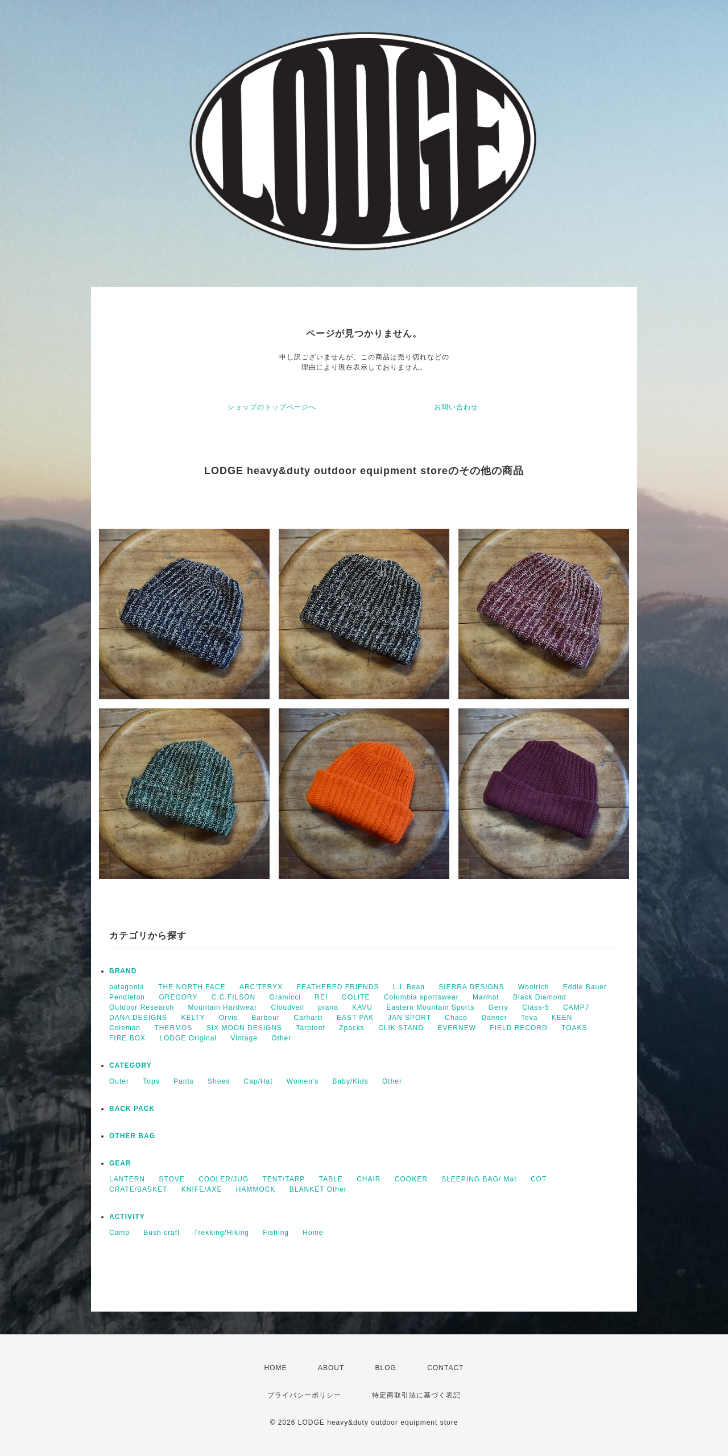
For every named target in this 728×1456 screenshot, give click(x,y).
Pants (183, 1081)
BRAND (122, 971)
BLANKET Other (318, 1189)
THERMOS (173, 1028)
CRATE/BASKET (138, 1189)
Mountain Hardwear (222, 1007)
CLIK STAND (401, 1028)
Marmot (486, 997)
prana (328, 1007)
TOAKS (574, 1028)
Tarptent (310, 1028)
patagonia (126, 987)
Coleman (124, 1028)
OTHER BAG (132, 1136)
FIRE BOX (127, 1038)
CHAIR (368, 1179)
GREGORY (178, 997)
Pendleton (127, 997)
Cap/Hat (257, 1081)
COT (539, 1179)
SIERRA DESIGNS (471, 987)
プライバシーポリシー (304, 1395)
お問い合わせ (456, 407)
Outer (119, 1081)
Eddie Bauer (585, 987)
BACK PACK (132, 1109)
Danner (494, 1018)
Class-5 (535, 1007)
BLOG (385, 1368)
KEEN (562, 1018)
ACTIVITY (127, 1217)
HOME (275, 1368)
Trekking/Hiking (221, 1233)
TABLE (331, 1179)
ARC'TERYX (261, 987)
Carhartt (307, 1018)
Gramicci (285, 997)
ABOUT (331, 1368)
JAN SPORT (409, 1018)
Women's (302, 1081)
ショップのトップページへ (272, 407)
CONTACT (445, 1368)
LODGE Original (188, 1038)
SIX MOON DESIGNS (244, 1028)
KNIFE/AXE (201, 1189)
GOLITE (356, 997)
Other (281, 1038)
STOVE (171, 1179)
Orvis (228, 1018)
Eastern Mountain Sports (430, 1007)
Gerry (498, 1007)
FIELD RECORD (518, 1028)
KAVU (362, 1007)
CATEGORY (130, 1065)
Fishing (276, 1233)
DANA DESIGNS (138, 1018)
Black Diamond (539, 997)
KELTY (193, 1018)
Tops (151, 1081)
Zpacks (352, 1028)
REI (321, 997)
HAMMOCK (256, 1189)
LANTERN (127, 1179)
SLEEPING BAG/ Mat (478, 1179)
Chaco (456, 1018)
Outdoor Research (141, 1007)
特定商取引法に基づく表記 (416, 1395)
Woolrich (533, 987)
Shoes (219, 1081)
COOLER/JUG (223, 1179)
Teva (529, 1018)
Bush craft (161, 1233)
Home (313, 1233)
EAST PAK (355, 1018)
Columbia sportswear (421, 997)
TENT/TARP (284, 1179)
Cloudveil (287, 1007)
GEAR (120, 1163)
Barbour (265, 1018)
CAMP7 (576, 1007)
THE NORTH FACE (191, 987)
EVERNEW (456, 1028)
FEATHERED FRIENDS (338, 987)
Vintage (243, 1038)
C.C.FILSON (233, 997)
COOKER (411, 1179)
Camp (119, 1233)
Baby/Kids (351, 1081)
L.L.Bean (409, 987)
